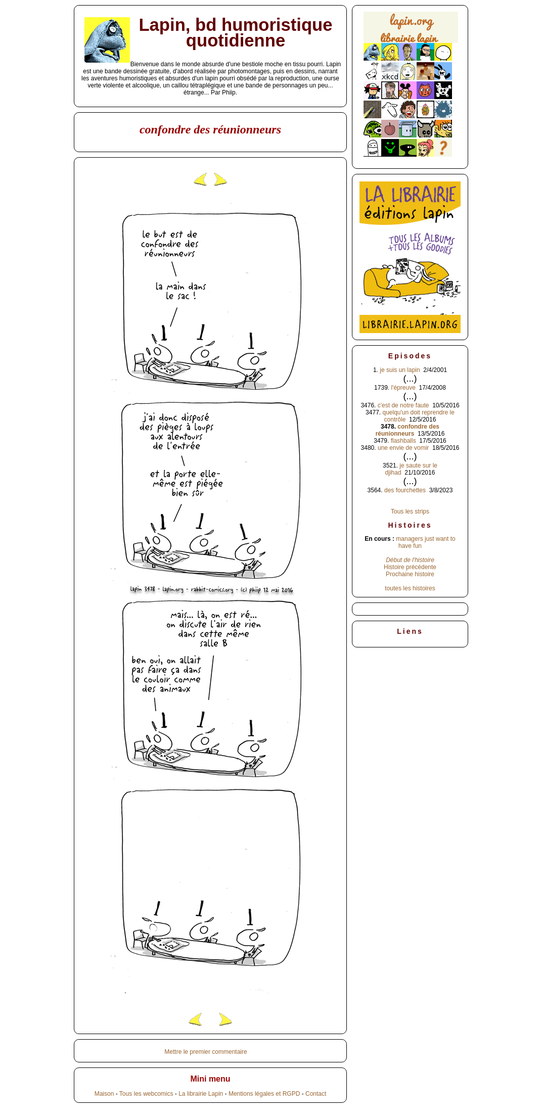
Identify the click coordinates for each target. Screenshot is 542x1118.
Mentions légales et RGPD (264, 1093)
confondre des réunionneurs (407, 430)
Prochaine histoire (410, 574)
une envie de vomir (403, 447)
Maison (104, 1093)
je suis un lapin (400, 370)
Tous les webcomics (146, 1093)
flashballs (403, 440)
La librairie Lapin (200, 1093)
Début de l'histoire (410, 560)
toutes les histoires (410, 588)
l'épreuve (403, 387)
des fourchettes (405, 490)
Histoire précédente (410, 567)
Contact (315, 1093)
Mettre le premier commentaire (205, 1051)
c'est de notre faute (403, 405)
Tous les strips (410, 511)
